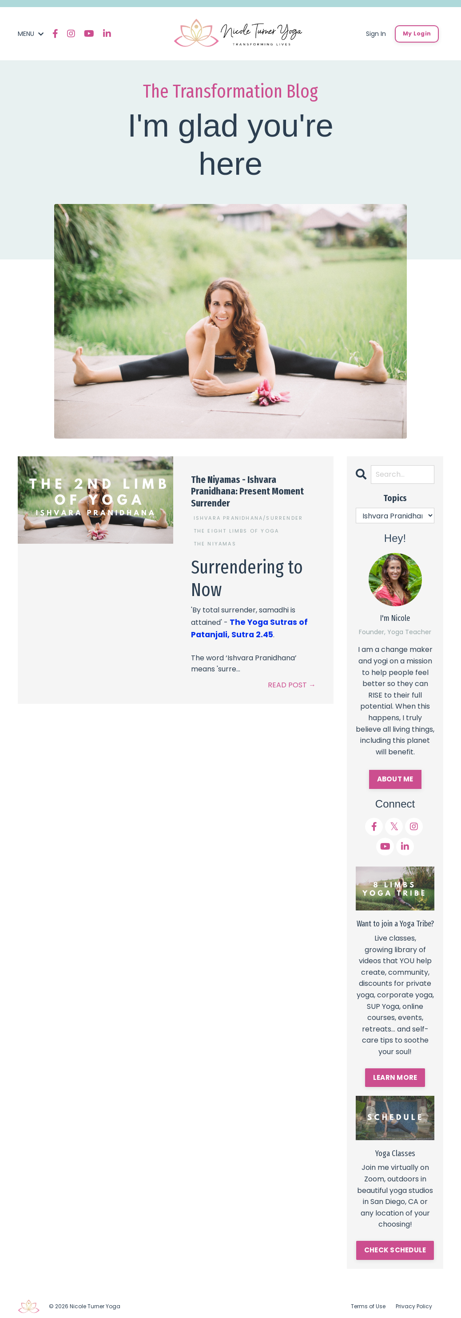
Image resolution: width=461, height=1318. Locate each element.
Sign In (376, 33)
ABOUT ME (395, 778)
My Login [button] (417, 33)
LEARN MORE (395, 1076)
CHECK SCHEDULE (395, 1248)
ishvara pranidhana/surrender (248, 516)
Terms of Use (368, 1304)
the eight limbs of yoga (236, 529)
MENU (31, 33)
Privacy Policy (414, 1304)
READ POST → (292, 681)
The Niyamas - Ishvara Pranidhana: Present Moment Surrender (247, 491)
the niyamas (215, 541)
